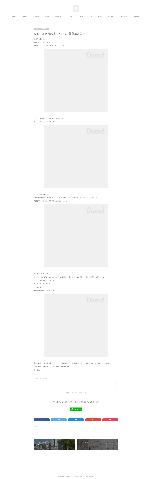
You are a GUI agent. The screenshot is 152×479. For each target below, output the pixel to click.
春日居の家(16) (43, 378)
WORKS (36, 16)
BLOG (100, 16)
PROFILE (70, 16)
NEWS (47, 16)
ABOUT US (58, 16)
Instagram (137, 16)
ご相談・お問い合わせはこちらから (76, 392)
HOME (14, 16)
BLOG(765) (36, 378)
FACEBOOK (124, 16)
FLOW (81, 16)
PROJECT (25, 16)
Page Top (76, 467)
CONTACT (111, 16)
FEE (91, 16)
